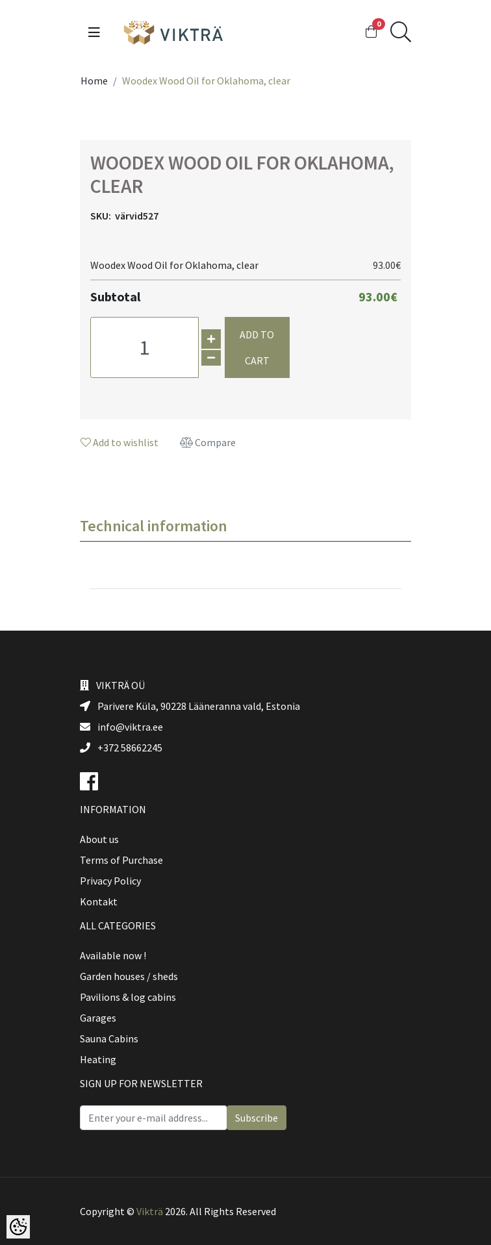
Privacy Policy (110, 880)
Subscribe (256, 1117)
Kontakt (99, 901)
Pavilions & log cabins (128, 996)
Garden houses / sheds (129, 976)
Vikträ (149, 1211)
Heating (98, 1059)
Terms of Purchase (121, 859)
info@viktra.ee (121, 726)
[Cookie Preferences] (18, 1227)
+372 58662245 (121, 747)
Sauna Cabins (109, 1038)
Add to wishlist (119, 442)
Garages (98, 1017)
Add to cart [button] (257, 347)
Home (94, 80)
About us (99, 839)
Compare (208, 442)
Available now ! (113, 955)
